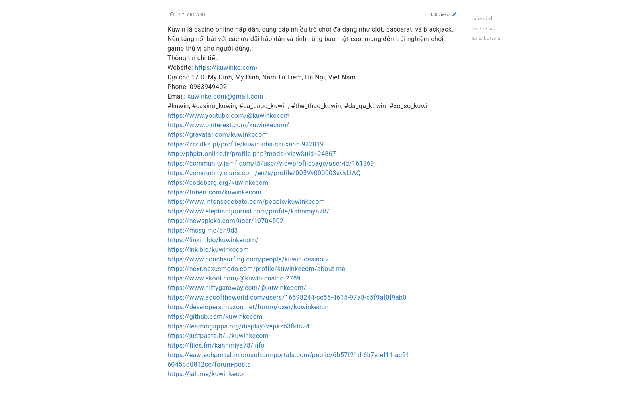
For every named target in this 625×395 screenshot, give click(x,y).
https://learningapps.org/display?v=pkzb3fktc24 (238, 326)
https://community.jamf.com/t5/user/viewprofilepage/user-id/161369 (270, 163)
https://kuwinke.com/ (226, 67)
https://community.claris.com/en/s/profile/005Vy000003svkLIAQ (264, 173)
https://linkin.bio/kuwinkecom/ (213, 240)
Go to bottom (486, 38)
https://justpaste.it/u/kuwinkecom (218, 336)
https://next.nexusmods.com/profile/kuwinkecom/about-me (256, 269)
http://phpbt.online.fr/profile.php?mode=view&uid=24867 (251, 154)
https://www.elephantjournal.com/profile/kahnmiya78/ (248, 211)
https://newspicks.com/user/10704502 (225, 221)
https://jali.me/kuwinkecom (208, 374)
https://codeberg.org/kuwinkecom (217, 182)
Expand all (483, 18)
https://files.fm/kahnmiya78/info (216, 345)
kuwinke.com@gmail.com (225, 96)
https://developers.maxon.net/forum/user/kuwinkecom (249, 307)
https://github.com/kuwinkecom (215, 316)
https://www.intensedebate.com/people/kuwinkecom (246, 201)
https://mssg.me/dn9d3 (202, 230)
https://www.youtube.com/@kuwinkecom (228, 115)
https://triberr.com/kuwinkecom (214, 192)
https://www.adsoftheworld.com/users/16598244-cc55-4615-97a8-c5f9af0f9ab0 (287, 297)
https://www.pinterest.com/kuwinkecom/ (228, 125)
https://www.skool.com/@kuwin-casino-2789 (234, 278)
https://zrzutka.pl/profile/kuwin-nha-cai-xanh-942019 (245, 144)
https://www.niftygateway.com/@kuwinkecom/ (236, 288)
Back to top (484, 28)
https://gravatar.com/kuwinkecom (217, 134)
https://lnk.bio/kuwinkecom (208, 249)
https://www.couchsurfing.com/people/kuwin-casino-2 (248, 259)
